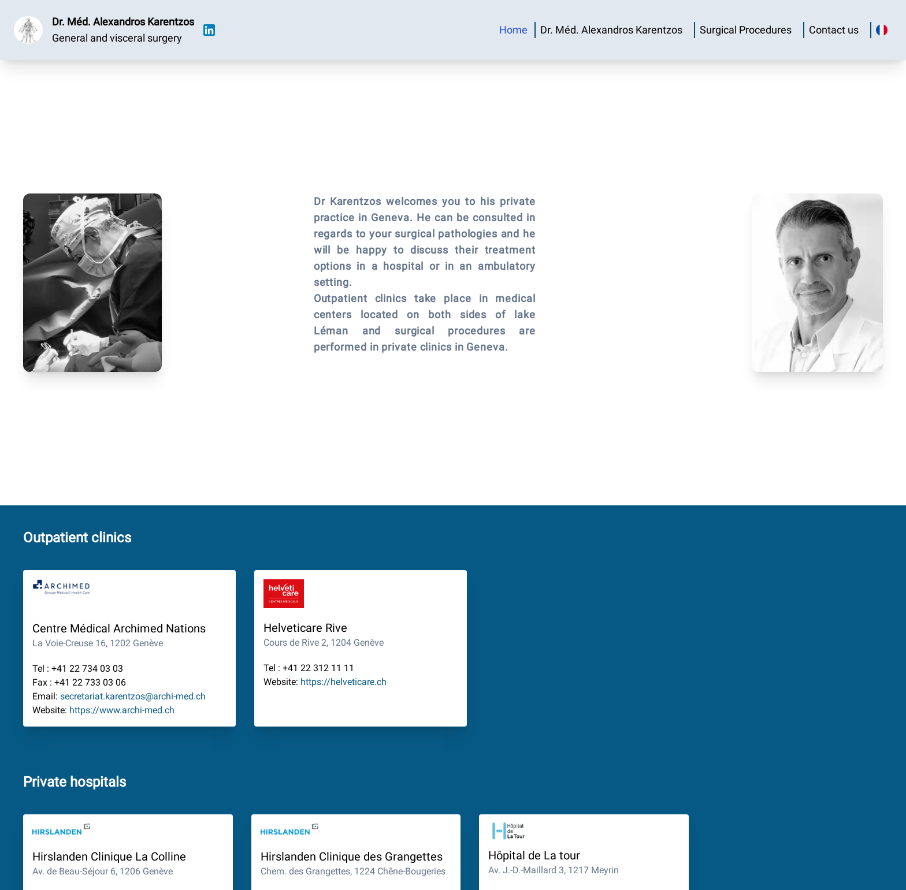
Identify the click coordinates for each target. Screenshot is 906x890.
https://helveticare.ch (343, 681)
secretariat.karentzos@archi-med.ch (133, 696)
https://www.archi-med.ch (121, 710)
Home (513, 30)
